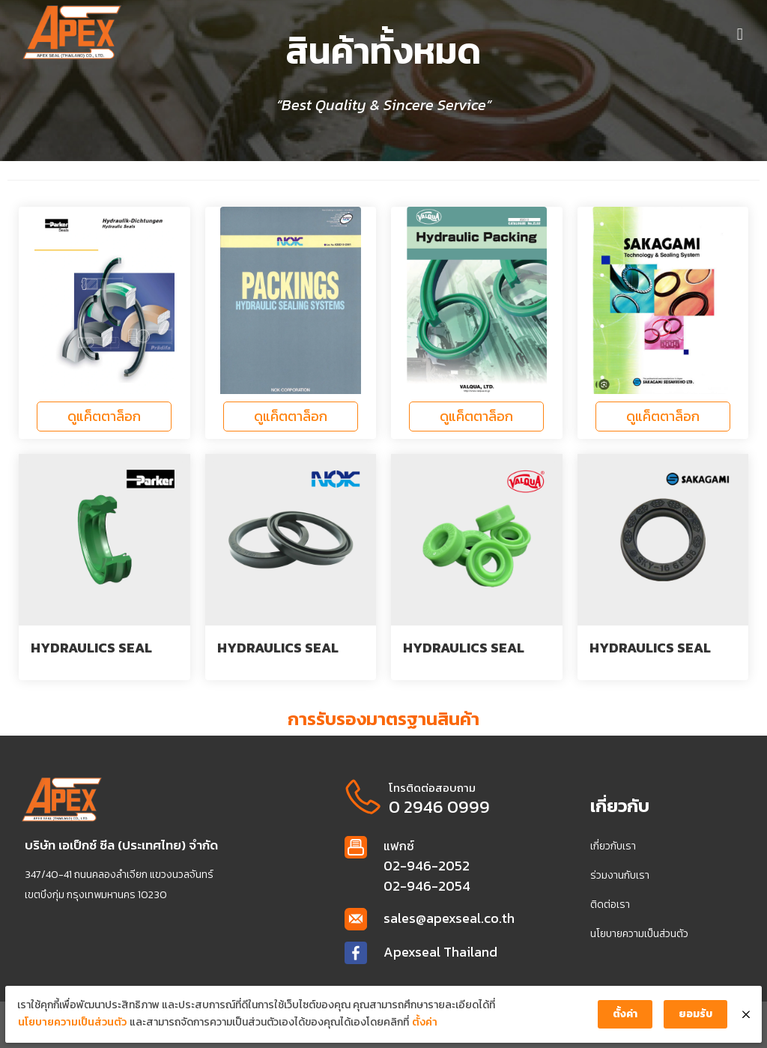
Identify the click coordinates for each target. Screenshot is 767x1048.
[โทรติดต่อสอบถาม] (362, 796)
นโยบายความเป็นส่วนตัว (66, 1028)
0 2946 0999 (437, 807)
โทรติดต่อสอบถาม (430, 787)
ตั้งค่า (418, 1028)
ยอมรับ (701, 1019)
